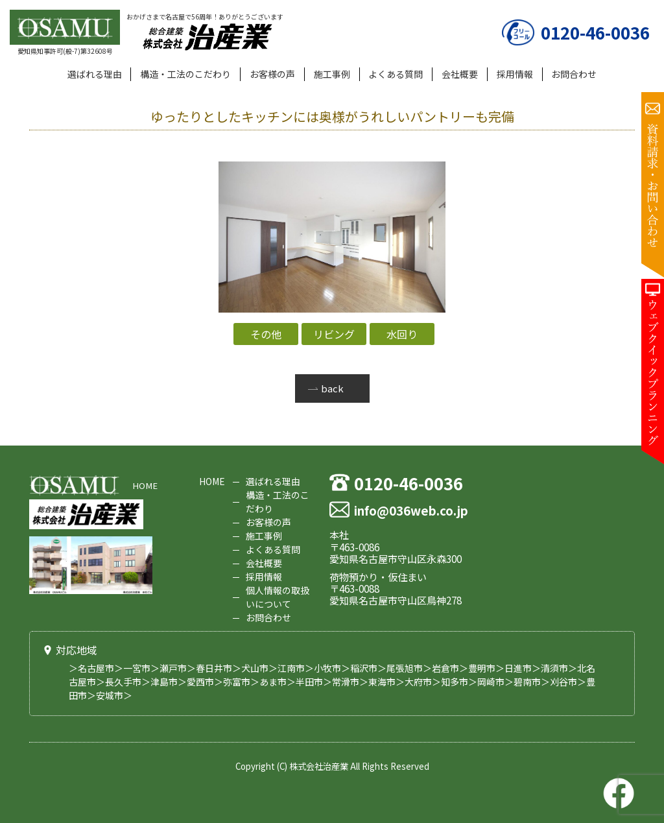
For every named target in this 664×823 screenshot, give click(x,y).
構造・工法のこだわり (185, 73)
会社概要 (460, 73)
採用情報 (515, 73)
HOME (145, 485)
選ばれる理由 (94, 73)
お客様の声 (272, 73)
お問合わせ (574, 73)
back (332, 388)
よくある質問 (395, 73)
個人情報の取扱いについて (277, 597)
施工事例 (332, 73)
